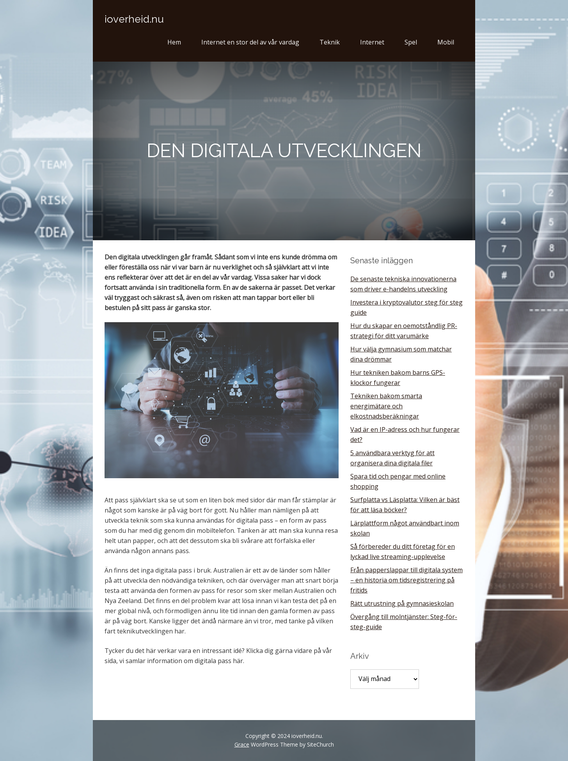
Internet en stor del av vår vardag (250, 42)
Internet (372, 42)
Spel (411, 42)
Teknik (330, 42)
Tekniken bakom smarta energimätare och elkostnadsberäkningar (386, 406)
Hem (174, 42)
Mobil (445, 42)
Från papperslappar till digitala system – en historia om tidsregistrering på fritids (406, 580)
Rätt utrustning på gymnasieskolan (402, 603)
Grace (241, 744)
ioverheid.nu (134, 19)
